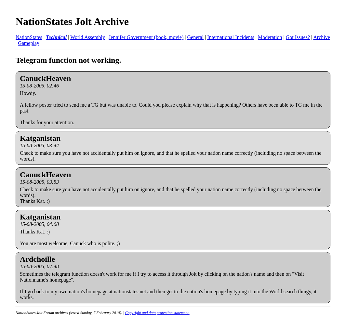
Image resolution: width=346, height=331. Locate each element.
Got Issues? (298, 37)
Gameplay (28, 43)
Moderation (270, 37)
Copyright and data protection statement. (157, 313)
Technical (56, 37)
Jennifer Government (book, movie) (146, 37)
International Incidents (230, 37)
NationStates (29, 37)
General (195, 37)
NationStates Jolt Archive (72, 21)
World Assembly (87, 37)
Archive (321, 37)
